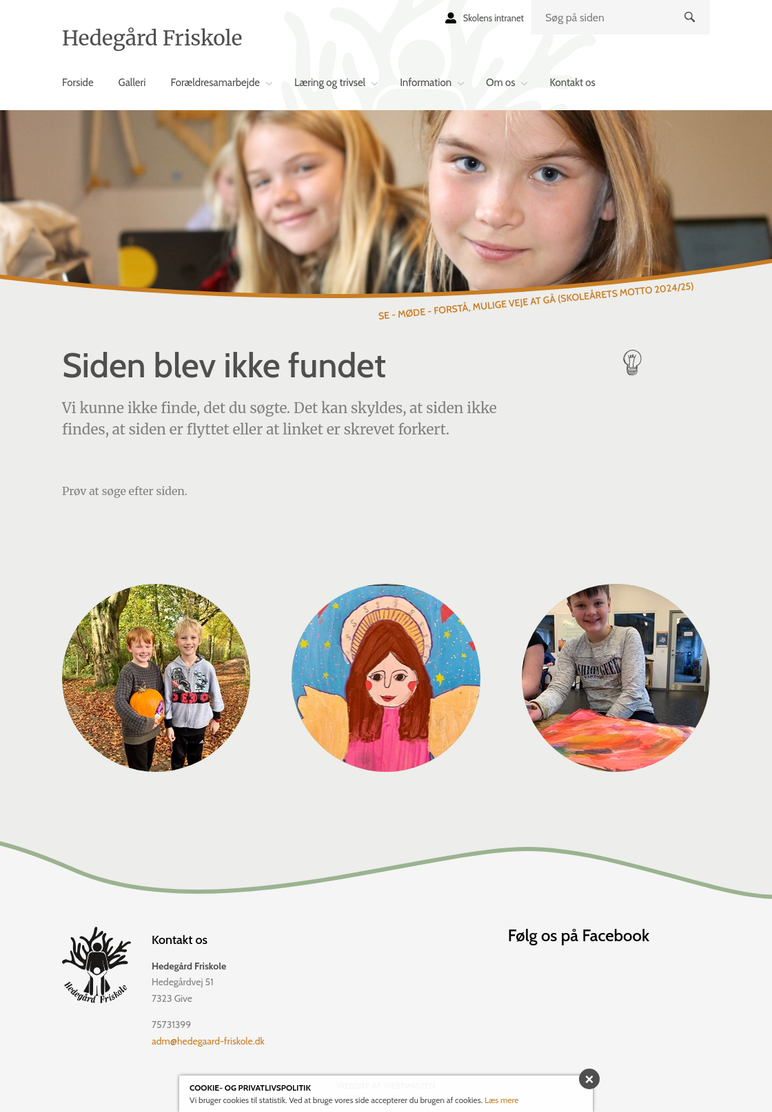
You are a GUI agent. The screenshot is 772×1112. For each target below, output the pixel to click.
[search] (620, 17)
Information (425, 82)
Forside (78, 82)
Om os (500, 82)
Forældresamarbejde (214, 82)
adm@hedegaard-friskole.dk (208, 1041)
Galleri (132, 82)
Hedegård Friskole (152, 38)
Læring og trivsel (329, 82)
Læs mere (502, 1100)
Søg (691, 28)
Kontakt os (572, 82)
